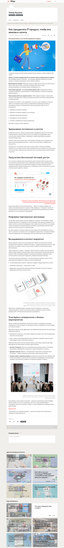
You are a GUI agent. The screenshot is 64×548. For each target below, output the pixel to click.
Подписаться (12, 15)
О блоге (22, 20)
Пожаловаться (19, 15)
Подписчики (16, 20)
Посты (10, 20)
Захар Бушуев (15, 13)
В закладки (23, 421)
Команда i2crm (12, 408)
